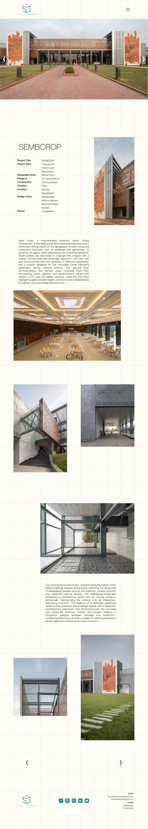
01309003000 (128, 805)
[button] (127, 9)
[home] (27, 9)
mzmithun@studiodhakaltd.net (120, 796)
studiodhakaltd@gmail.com (122, 799)
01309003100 (128, 808)
